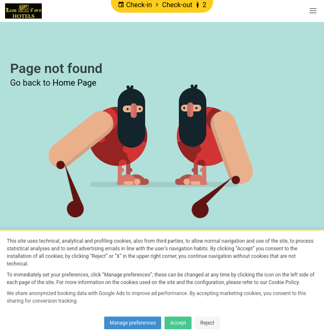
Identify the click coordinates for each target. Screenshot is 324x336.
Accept (178, 323)
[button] (313, 11)
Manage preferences (133, 323)
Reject (207, 323)
